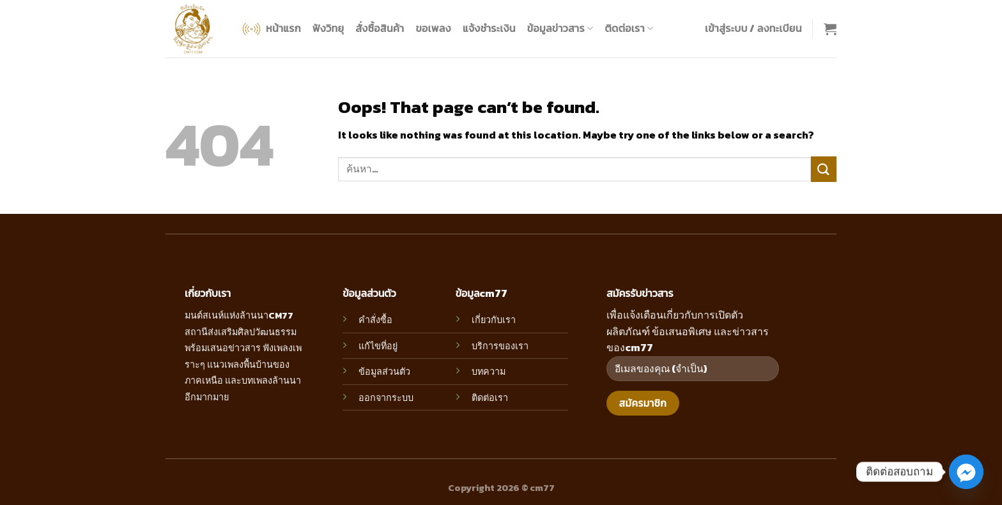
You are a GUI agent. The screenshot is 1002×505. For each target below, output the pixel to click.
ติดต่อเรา (629, 28)
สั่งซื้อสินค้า (379, 28)
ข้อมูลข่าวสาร (560, 28)
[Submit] (823, 168)
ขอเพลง (433, 28)
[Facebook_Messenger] (966, 472)
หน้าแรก (270, 29)
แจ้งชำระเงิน (489, 28)
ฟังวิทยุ (328, 28)
